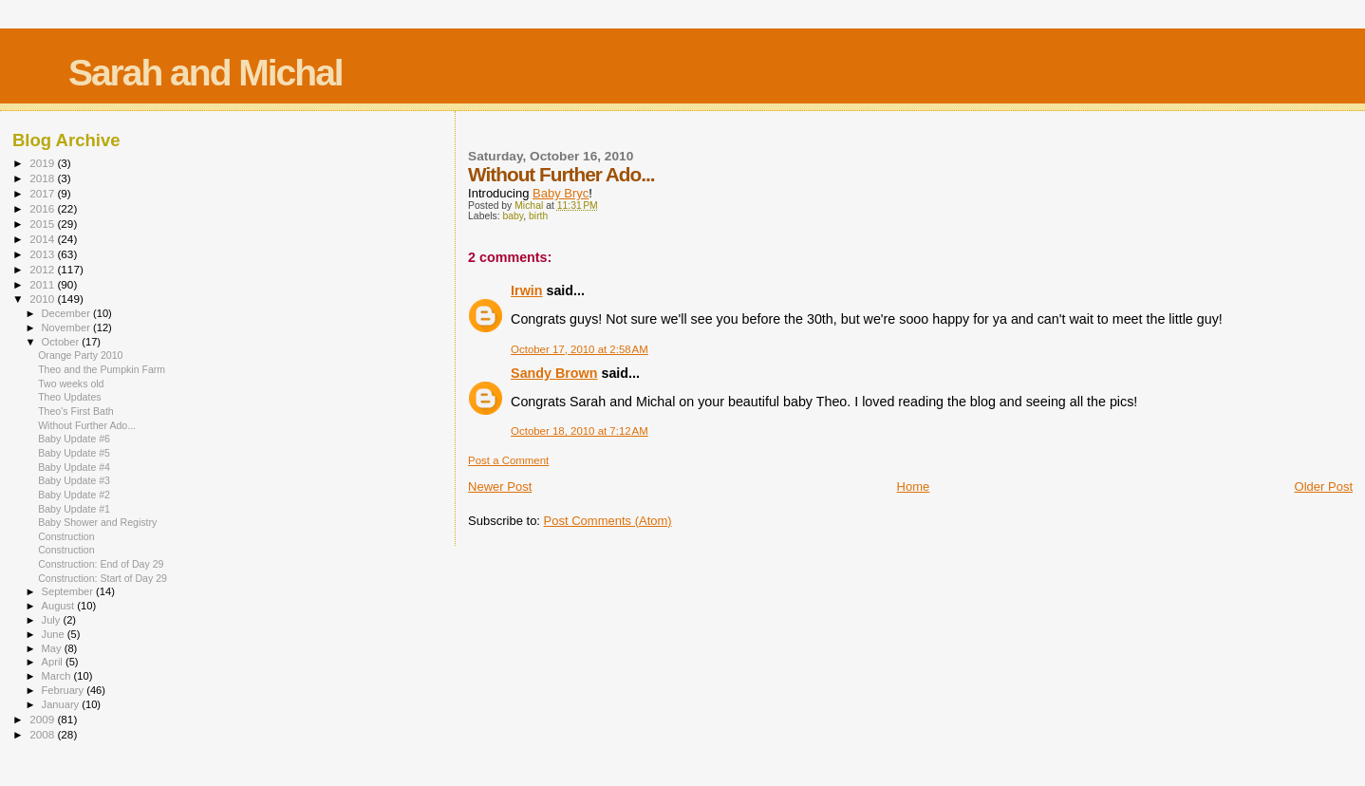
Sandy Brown (554, 373)
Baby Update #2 (74, 494)
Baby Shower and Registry (97, 522)
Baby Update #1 (74, 509)
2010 (43, 298)
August (60, 605)
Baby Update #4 (74, 467)
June (54, 634)
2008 (43, 734)
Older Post (1324, 486)
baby (513, 216)
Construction (66, 536)
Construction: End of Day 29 (100, 564)
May (53, 648)
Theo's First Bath (76, 411)
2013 (43, 254)
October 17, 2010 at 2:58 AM (579, 349)
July (53, 620)
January (62, 704)
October (62, 341)
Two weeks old (70, 383)
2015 (43, 223)
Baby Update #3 (74, 480)
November (67, 327)
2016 (43, 208)
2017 (43, 193)
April (53, 661)
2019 (43, 163)
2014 (43, 239)
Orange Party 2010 (80, 355)
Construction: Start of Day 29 (102, 578)
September (69, 591)
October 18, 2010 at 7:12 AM (579, 431)
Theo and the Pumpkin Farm (101, 369)
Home (913, 486)
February (64, 690)
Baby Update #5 (74, 452)
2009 (43, 719)
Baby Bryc (561, 193)
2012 (43, 269)
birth (538, 216)
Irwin (526, 290)
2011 (43, 284)
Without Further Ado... (87, 425)
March (58, 676)
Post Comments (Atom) (608, 521)
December (67, 313)
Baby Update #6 (74, 438)
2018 (43, 178)
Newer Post (500, 486)
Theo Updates (69, 396)
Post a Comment (508, 460)
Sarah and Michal (205, 72)
